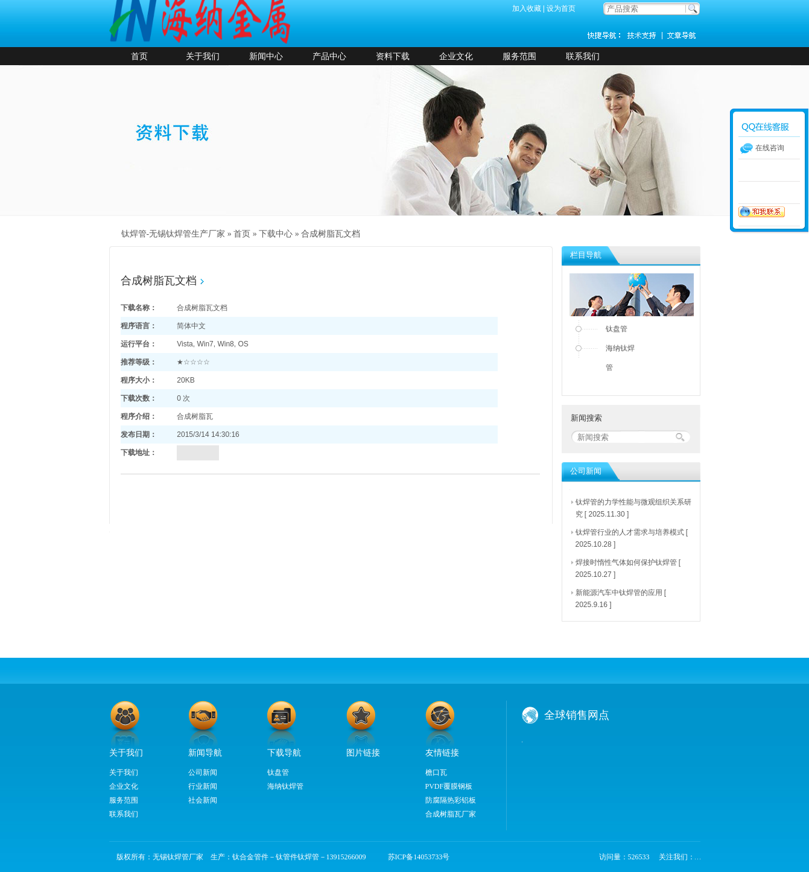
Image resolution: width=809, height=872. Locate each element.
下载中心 (276, 233)
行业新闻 (202, 786)
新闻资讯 (682, 35)
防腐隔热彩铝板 (450, 800)
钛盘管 (616, 329)
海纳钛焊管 (620, 358)
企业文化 (456, 56)
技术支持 (646, 35)
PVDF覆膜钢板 (449, 786)
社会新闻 (202, 800)
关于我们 (203, 56)
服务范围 (519, 56)
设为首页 (561, 8)
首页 (139, 56)
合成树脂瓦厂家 (450, 814)
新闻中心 (266, 56)
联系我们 (583, 56)
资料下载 (393, 56)
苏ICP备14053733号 (415, 857)
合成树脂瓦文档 (330, 233)
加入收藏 (526, 8)
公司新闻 (202, 772)
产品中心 (329, 56)
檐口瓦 (436, 772)
